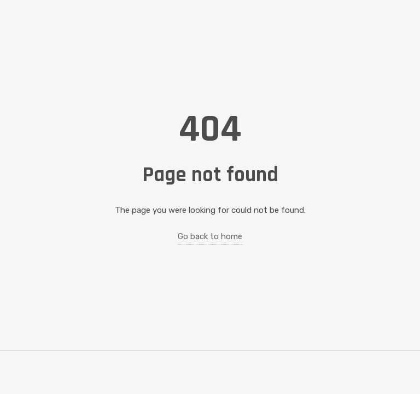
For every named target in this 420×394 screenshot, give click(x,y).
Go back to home (210, 236)
